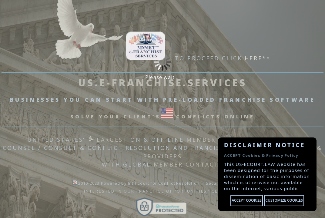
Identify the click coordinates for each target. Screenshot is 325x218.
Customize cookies (284, 200)
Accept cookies (247, 200)
